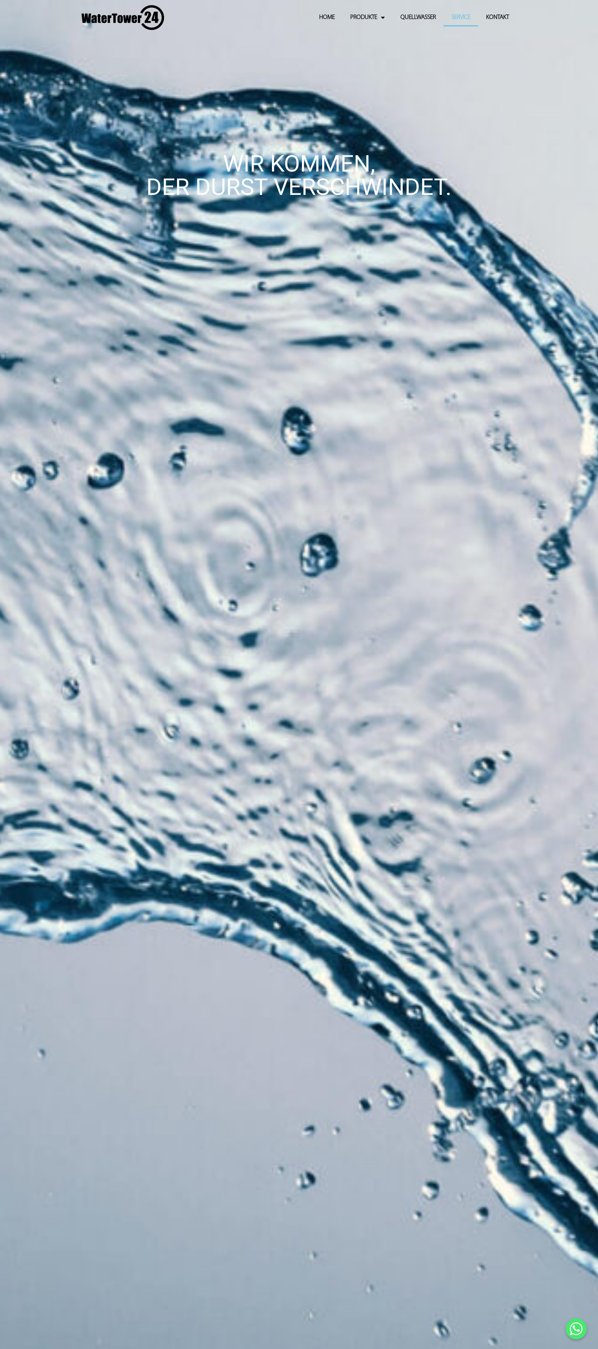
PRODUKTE (367, 18)
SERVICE (460, 17)
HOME (327, 17)
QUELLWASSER (418, 17)
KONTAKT (497, 17)
